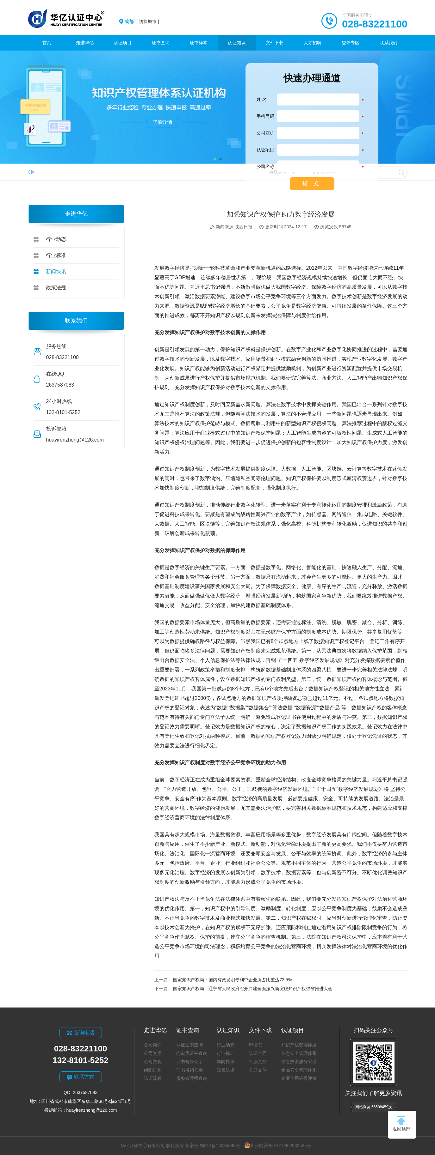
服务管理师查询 (191, 1078)
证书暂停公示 (189, 1061)
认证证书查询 (189, 1044)
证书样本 (199, 42)
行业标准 (56, 255)
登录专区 (350, 42)
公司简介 (153, 1044)
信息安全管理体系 (299, 1053)
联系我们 (388, 42)
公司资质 (153, 1053)
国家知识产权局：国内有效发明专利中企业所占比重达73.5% (232, 979)
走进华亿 (85, 42)
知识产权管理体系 (299, 1044)
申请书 (255, 1044)
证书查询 (161, 42)
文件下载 (274, 42)
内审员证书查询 (191, 1053)
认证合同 (258, 1053)
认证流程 (153, 1078)
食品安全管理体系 (299, 1070)
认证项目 (123, 42)
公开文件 (258, 1070)
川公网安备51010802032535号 (278, 1145)
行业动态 (56, 239)
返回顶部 (401, 1123)
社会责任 (258, 1061)
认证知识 (236, 42)
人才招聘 (312, 42)
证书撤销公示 (189, 1070)
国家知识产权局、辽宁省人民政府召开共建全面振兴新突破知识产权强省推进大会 (252, 988)
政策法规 (56, 287)
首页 (46, 42)
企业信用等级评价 (299, 1078)
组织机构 (153, 1070)
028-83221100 (374, 24)
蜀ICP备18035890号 (220, 1145)
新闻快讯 (56, 271)
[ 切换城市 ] (141, 21)
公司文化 (153, 1061)
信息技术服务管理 (299, 1061)
